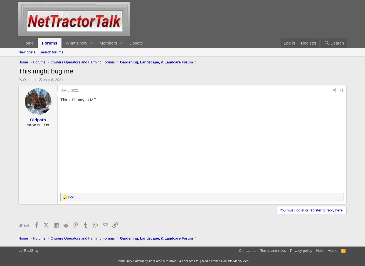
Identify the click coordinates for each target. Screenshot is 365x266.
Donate (136, 43)
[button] (91, 43)
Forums (49, 43)
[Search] (334, 43)
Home (28, 43)
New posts (26, 52)
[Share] (334, 90)
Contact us (247, 250)
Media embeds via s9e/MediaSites (225, 261)
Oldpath (29, 80)
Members (108, 43)
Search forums (51, 52)
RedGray (29, 250)
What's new (76, 43)
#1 (342, 90)
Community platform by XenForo (158, 261)
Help (320, 250)
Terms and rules (273, 250)
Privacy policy (301, 250)
